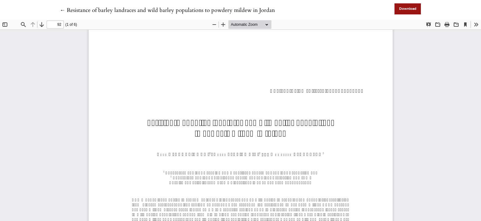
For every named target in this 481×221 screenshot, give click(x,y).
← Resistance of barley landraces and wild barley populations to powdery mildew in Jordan (167, 10)
